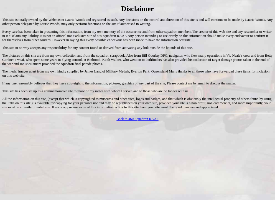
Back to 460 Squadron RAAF (137, 119)
